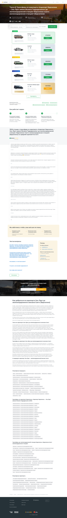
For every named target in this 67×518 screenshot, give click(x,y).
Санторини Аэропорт (31, 489)
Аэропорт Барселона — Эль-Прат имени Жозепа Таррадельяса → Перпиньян (25, 431)
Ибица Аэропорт (32, 482)
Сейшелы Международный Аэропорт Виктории (20, 482)
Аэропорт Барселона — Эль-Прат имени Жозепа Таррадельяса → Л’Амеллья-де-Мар (26, 423)
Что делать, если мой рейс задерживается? (19, 265)
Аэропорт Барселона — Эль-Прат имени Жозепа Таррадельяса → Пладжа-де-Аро (26, 429)
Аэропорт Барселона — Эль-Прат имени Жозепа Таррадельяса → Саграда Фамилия (26, 436)
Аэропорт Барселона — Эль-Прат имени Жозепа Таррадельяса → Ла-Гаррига (25, 434)
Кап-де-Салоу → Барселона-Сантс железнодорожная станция (23, 455)
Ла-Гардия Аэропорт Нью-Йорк (31, 487)
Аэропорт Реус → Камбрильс (46, 373)
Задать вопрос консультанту (47, 249)
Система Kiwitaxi (12, 500)
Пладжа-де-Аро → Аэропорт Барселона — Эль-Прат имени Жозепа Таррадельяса (26, 382)
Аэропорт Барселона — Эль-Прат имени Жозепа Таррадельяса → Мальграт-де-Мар (26, 377)
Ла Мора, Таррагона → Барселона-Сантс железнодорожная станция (24, 470)
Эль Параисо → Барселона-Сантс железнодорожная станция (23, 466)
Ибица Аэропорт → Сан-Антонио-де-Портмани (20, 379)
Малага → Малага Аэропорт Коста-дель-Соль (20, 375)
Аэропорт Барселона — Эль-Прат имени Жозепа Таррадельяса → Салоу (24, 418)
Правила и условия (35, 514)
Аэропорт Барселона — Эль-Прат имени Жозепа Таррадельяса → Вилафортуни (26, 416)
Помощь (57, 2)
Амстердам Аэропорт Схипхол (42, 478)
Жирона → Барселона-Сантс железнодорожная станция (22, 461)
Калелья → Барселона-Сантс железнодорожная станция (41, 450)
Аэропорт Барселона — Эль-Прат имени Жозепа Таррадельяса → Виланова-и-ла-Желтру (27, 412)
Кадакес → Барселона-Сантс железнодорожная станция (43, 468)
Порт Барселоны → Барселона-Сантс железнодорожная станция (23, 448)
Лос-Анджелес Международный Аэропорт (20, 478)
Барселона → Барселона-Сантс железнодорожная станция (22, 446)
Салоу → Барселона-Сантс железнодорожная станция (21, 450)
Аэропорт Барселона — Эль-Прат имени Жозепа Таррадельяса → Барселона (25, 414)
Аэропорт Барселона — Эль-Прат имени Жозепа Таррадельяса (26, 494)
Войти (63, 2)
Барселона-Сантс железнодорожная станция (41, 494)
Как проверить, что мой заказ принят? (18, 261)
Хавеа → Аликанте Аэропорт (17, 373)
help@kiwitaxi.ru (45, 247)
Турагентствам (24, 502)
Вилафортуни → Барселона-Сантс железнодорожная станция (23, 468)
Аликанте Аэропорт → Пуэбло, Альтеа (36, 379)
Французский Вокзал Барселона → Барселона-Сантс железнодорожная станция (26, 464)
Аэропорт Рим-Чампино (32, 478)
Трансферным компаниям (25, 500)
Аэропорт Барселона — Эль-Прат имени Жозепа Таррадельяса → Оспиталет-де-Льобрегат (28, 386)
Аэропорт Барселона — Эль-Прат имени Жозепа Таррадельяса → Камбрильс (36, 393)
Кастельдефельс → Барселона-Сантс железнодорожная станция (23, 453)
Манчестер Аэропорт (40, 487)
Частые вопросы (12, 504)
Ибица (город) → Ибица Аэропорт (35, 390)
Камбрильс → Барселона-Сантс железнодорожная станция (22, 451)
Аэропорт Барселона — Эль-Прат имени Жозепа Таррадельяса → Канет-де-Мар (26, 407)
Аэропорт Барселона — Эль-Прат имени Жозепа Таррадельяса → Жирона (25, 420)
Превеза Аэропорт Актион (35, 484)
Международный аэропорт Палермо (31, 480)
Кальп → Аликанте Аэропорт (17, 393)
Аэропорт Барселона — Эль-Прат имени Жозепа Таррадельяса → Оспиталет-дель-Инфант (27, 438)
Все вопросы (14, 275)
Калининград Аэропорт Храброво (18, 480)
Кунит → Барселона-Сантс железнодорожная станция (21, 472)
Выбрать (47, 38)
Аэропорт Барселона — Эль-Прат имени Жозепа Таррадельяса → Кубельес (25, 409)
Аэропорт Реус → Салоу (17, 395)
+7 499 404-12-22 (43, 258)
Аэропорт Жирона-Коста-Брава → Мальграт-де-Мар (32, 373)
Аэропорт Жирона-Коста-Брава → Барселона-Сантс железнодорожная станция (26, 459)
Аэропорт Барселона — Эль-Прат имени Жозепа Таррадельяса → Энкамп (25, 405)
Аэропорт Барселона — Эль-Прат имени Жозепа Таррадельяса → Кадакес (25, 427)
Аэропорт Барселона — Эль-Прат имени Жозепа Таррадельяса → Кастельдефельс (26, 384)
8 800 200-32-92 (43, 255)
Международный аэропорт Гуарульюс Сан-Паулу (44, 482)
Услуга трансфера (12, 502)
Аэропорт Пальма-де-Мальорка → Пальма (37, 388)
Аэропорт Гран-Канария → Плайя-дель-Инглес (20, 390)
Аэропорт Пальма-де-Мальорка (24, 484)
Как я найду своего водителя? (16, 270)
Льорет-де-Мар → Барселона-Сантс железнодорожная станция (43, 461)
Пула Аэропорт (15, 484)
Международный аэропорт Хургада (18, 487)
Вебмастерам (23, 504)
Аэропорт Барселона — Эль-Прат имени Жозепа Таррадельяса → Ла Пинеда (25, 425)
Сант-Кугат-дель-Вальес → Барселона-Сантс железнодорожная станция (24, 457)
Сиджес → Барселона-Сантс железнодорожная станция (44, 448)
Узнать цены (52, 26)
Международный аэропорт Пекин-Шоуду (19, 489)
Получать (41, 289)
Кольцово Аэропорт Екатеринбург (46, 484)
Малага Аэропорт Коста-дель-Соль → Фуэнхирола (21, 388)
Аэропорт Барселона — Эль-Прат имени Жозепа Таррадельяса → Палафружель (26, 403)
